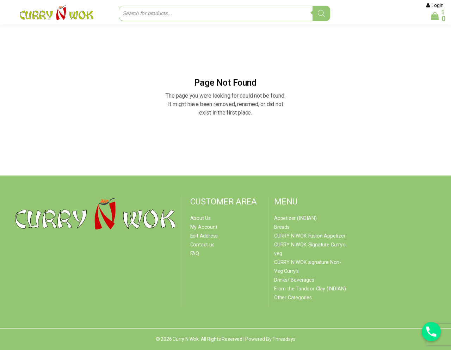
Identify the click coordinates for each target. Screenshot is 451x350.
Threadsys (283, 339)
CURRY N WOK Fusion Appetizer (308, 236)
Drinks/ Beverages (294, 280)
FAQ (194, 253)
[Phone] (431, 331)
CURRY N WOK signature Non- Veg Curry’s (310, 266)
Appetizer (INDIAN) (294, 218)
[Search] (321, 13)
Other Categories (292, 297)
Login (438, 5)
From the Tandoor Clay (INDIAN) (308, 288)
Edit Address (204, 236)
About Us (200, 218)
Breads (282, 227)
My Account (203, 227)
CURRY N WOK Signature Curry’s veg (308, 249)
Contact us (202, 244)
